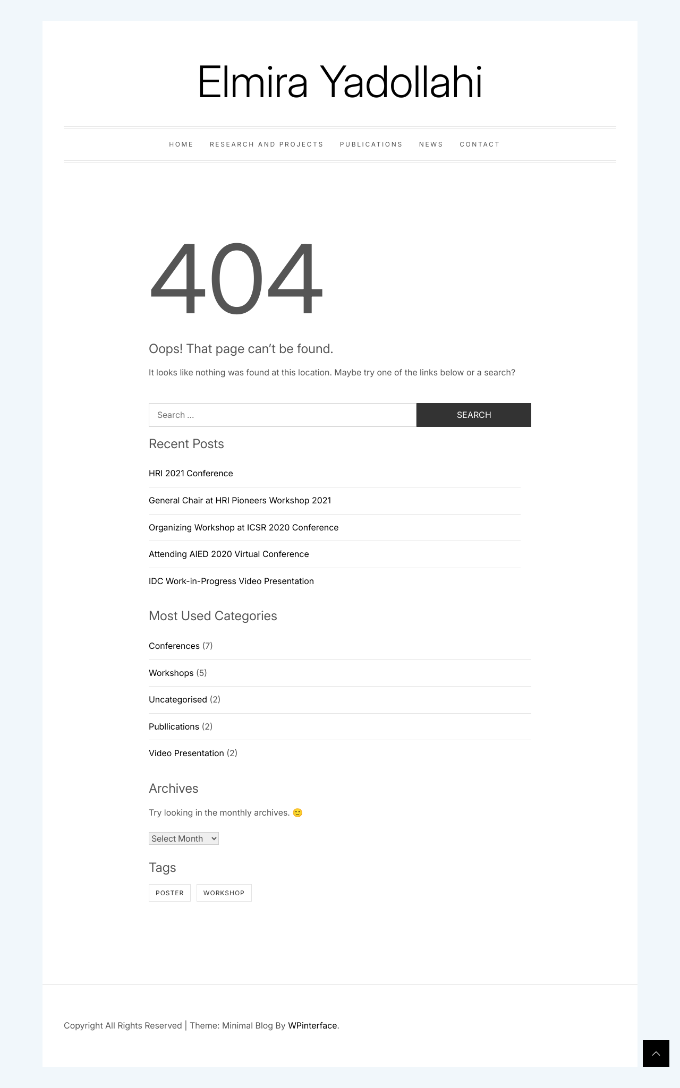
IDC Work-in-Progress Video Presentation (231, 581)
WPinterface (312, 1025)
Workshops (171, 672)
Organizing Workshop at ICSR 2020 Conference (243, 527)
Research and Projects (267, 144)
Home (181, 144)
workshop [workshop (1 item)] (224, 893)
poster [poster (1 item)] (170, 893)
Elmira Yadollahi (340, 81)
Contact (480, 144)
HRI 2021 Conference (191, 473)
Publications (371, 144)
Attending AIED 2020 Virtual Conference (229, 554)
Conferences (174, 645)
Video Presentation (186, 753)
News (431, 144)
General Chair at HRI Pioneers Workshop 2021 (240, 500)
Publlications (174, 726)
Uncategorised (178, 699)
